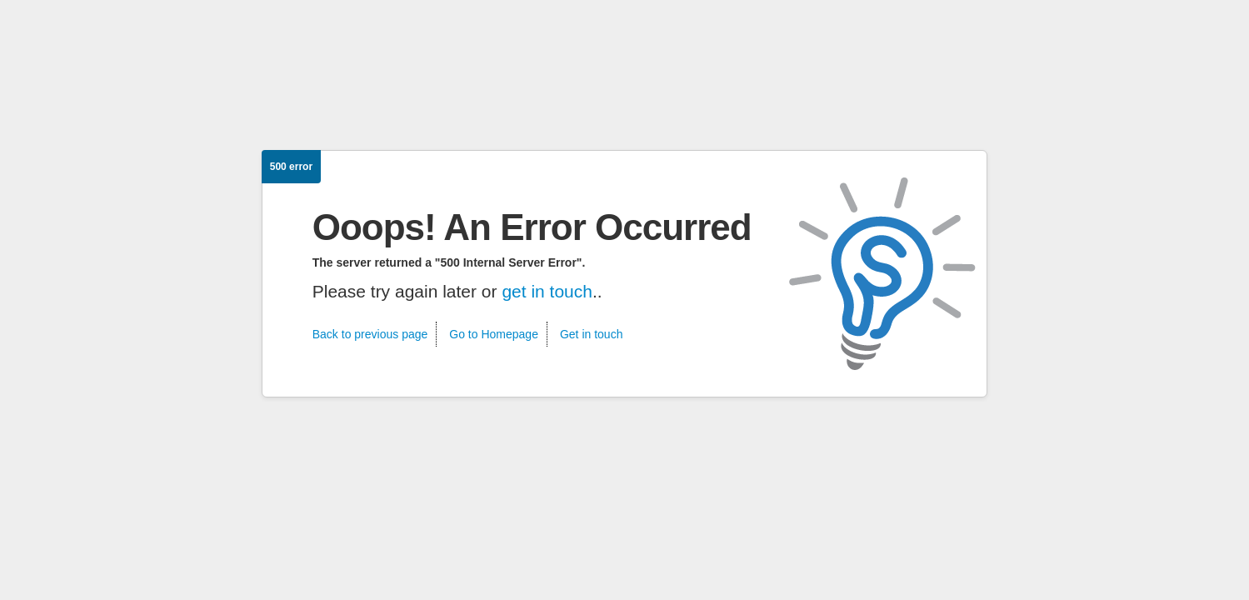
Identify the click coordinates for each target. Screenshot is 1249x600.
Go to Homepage (493, 334)
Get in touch (591, 334)
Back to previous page (370, 334)
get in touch (547, 291)
